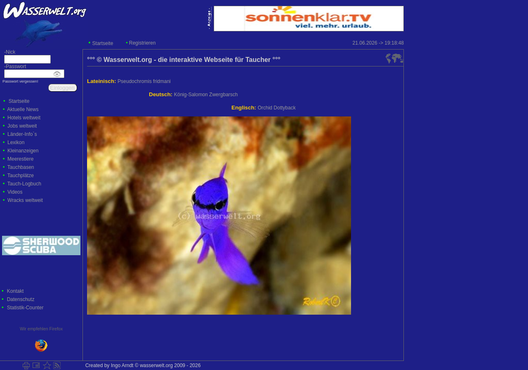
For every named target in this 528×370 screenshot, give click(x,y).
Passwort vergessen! (20, 81)
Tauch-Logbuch (24, 184)
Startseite (102, 43)
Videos (14, 192)
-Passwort (13, 66)
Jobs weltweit (22, 126)
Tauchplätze (20, 175)
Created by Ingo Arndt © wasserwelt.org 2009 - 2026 (141, 365)
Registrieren (142, 43)
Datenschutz (21, 299)
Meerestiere (20, 159)
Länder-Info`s (22, 134)
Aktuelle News (22, 109)
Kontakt (15, 291)
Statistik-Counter (25, 308)
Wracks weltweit (25, 200)
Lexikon (15, 142)
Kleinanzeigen (22, 151)
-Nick (7, 52)
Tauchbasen (20, 167)
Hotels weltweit (23, 118)
